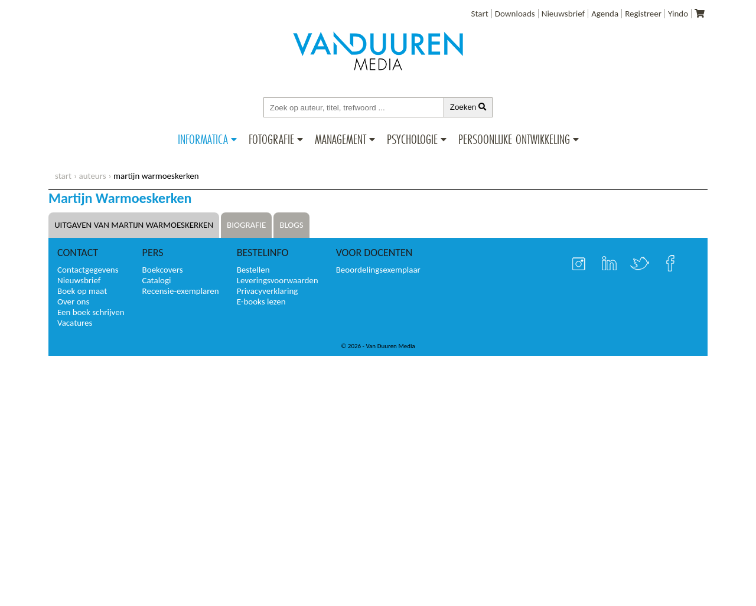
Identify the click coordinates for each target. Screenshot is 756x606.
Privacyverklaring (267, 291)
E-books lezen (261, 301)
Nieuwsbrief (563, 13)
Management (340, 139)
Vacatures (74, 322)
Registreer (643, 13)
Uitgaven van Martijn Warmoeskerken (133, 225)
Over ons (73, 301)
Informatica (203, 139)
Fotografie (271, 139)
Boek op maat (82, 291)
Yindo (678, 13)
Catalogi (156, 280)
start (63, 176)
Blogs (291, 225)
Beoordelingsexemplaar (378, 269)
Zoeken (468, 107)
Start (479, 13)
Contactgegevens (88, 269)
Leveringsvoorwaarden (277, 280)
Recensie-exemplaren (180, 291)
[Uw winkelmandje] (700, 13)
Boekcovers (162, 269)
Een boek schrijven (91, 312)
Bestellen (253, 269)
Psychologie (412, 139)
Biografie (246, 225)
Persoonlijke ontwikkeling (514, 139)
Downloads (515, 13)
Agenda (604, 13)
